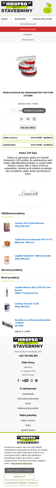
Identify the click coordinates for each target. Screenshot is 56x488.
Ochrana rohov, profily (42, 18)
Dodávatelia (28, 393)
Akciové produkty (28, 29)
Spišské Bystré (28, 430)
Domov (4, 18)
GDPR (28, 403)
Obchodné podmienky (28, 398)
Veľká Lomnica (28, 420)
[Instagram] (31, 381)
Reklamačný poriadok (28, 408)
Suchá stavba (20, 18)
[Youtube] (25, 381)
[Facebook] (18, 381)
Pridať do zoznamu (33, 110)
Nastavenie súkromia (21, 463)
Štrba (28, 425)
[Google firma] (36, 381)
